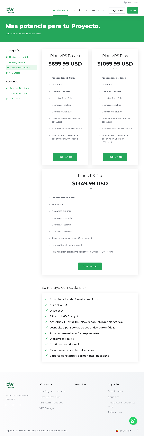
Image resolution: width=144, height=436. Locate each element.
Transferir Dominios (17, 93)
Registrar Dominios (17, 88)
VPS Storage (14, 73)
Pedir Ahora (65, 156)
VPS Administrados (18, 67)
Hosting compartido (17, 57)
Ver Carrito (13, 98)
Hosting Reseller (15, 62)
